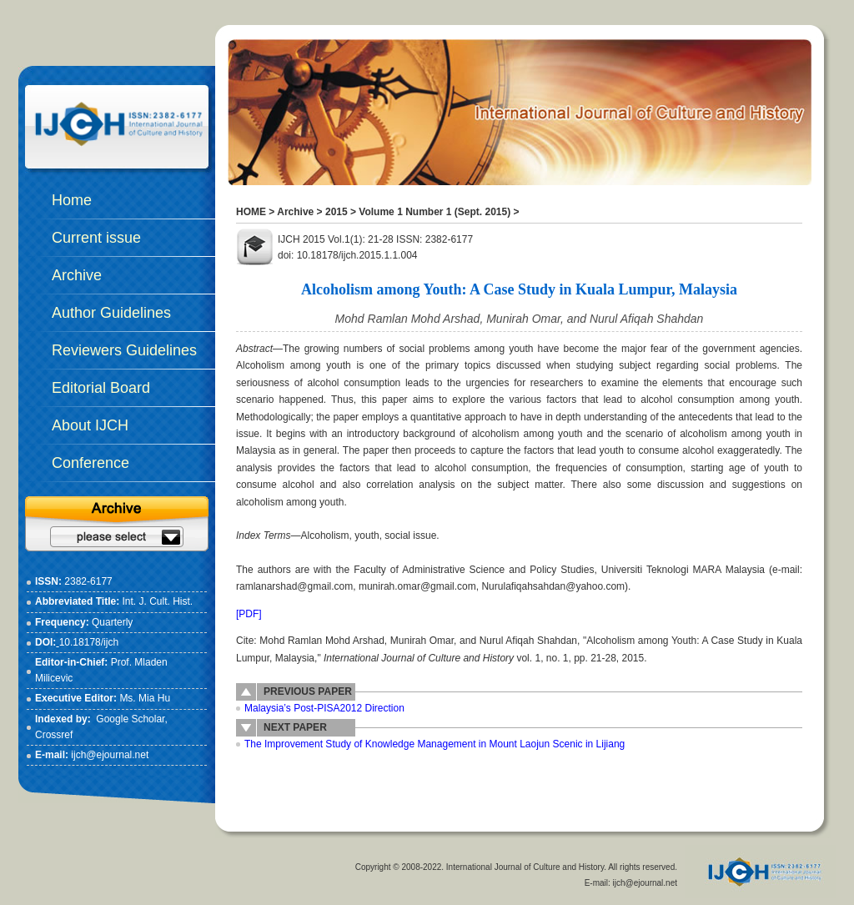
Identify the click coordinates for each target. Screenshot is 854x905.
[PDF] (249, 614)
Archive (295, 212)
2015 (336, 212)
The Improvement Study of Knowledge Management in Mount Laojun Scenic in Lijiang (434, 744)
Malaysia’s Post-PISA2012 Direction (324, 708)
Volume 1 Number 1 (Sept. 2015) (434, 212)
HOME (251, 212)
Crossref (54, 735)
